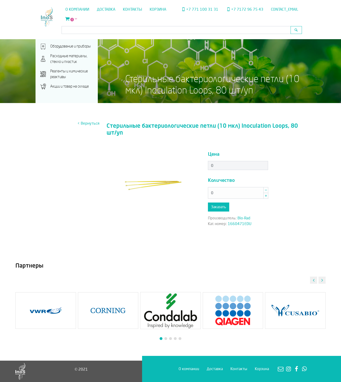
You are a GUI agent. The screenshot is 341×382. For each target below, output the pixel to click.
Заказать (218, 207)
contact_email (284, 9)
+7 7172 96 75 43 (244, 9)
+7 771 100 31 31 (199, 9)
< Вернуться (88, 123)
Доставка (106, 9)
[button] (322, 280)
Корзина (158, 9)
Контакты (132, 9)
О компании (77, 9)
